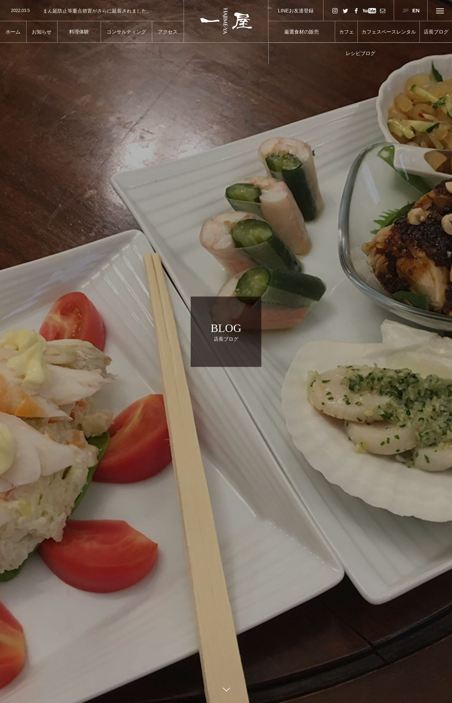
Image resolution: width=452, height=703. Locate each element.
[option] (92, 11)
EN (416, 10)
